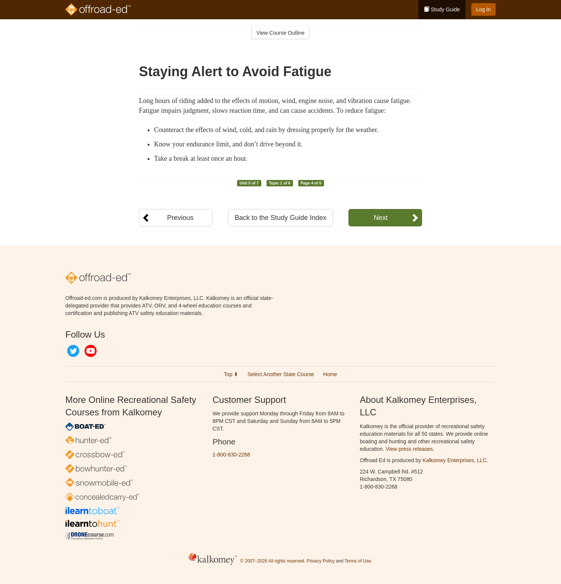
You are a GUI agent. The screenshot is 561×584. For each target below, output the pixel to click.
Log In (483, 9)
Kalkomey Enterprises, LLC (454, 460)
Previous (180, 217)
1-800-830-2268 (231, 455)
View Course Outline (280, 33)
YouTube (91, 351)
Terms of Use (358, 561)
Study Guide (442, 9)
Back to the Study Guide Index (280, 217)
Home (330, 374)
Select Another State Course (280, 374)
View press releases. (410, 449)
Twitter (73, 351)
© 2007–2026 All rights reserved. (272, 561)
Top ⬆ (231, 374)
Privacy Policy (320, 561)
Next (381, 217)
